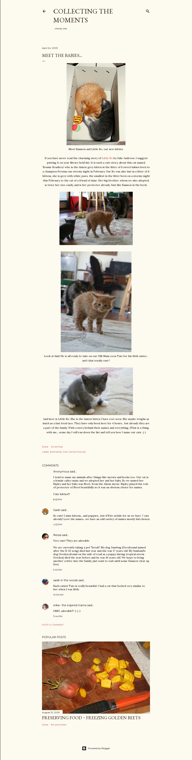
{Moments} (56, 451)
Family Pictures (77, 451)
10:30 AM (58, 594)
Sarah (56, 510)
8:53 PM (57, 499)
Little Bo (108, 158)
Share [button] (45, 446)
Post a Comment (53, 624)
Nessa (57, 535)
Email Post (57, 446)
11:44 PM (57, 616)
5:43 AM (57, 569)
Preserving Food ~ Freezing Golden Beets (91, 718)
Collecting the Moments (83, 15)
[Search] (148, 10)
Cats (65, 451)
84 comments (58, 724)
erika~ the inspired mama (69, 605)
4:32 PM (57, 524)
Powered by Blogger (96, 748)
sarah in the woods (65, 580)
